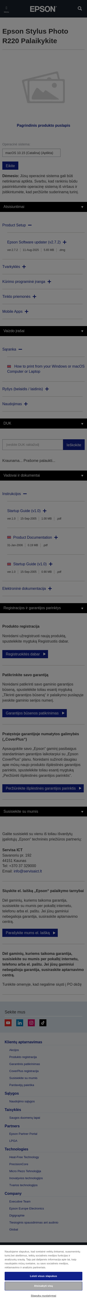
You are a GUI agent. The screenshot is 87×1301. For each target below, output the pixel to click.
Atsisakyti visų (43, 1285)
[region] (43, 1273)
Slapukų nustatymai (43, 1295)
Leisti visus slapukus (43, 1276)
